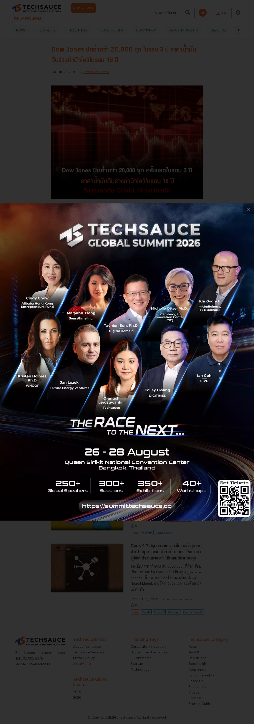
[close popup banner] (248, 209)
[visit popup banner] (127, 362)
